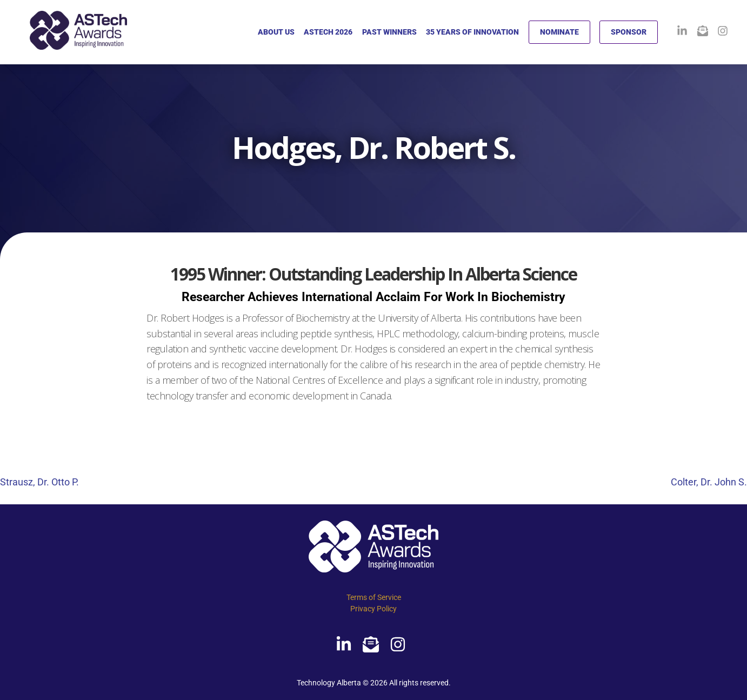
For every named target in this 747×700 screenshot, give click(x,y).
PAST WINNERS (389, 32)
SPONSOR (628, 32)
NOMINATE (559, 32)
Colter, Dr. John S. (709, 482)
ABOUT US (276, 32)
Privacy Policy (373, 608)
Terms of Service (373, 597)
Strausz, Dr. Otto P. (39, 482)
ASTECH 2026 (328, 32)
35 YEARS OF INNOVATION (472, 32)
